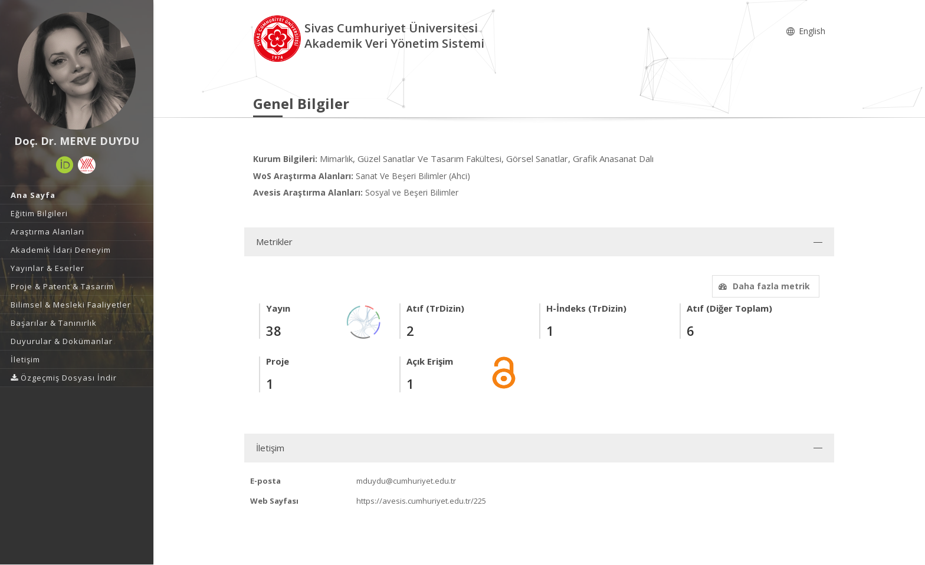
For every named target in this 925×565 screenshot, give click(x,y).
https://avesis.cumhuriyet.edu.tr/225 (421, 500)
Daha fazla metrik (763, 286)
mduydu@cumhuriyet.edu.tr (406, 480)
